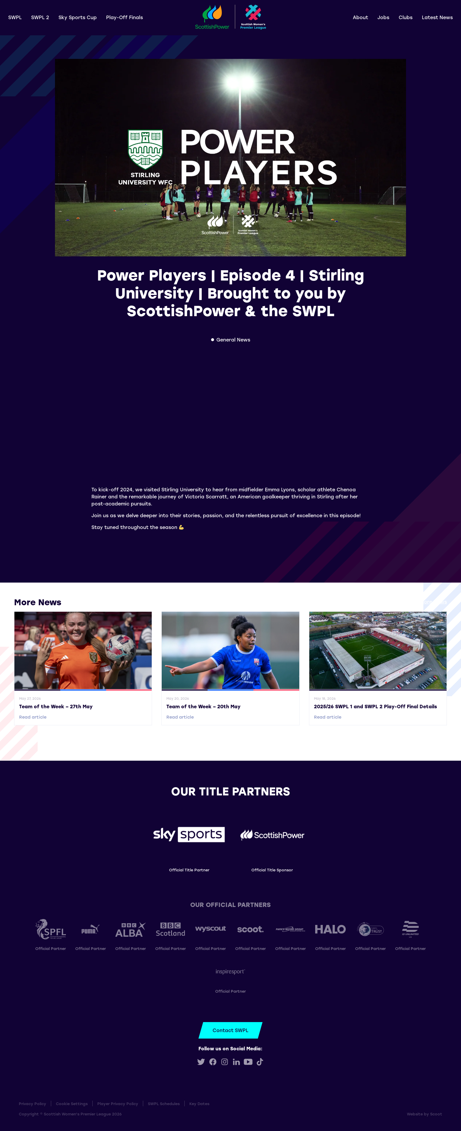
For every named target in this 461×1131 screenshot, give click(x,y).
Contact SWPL (230, 1030)
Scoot (436, 1113)
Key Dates (199, 1103)
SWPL (15, 17)
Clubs (405, 17)
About (360, 17)
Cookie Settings (72, 1103)
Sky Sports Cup (78, 17)
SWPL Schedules (164, 1103)
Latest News (437, 17)
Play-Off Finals (124, 17)
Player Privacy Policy (117, 1103)
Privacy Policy (32, 1103)
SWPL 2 (40, 17)
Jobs (383, 17)
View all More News (423, 601)
